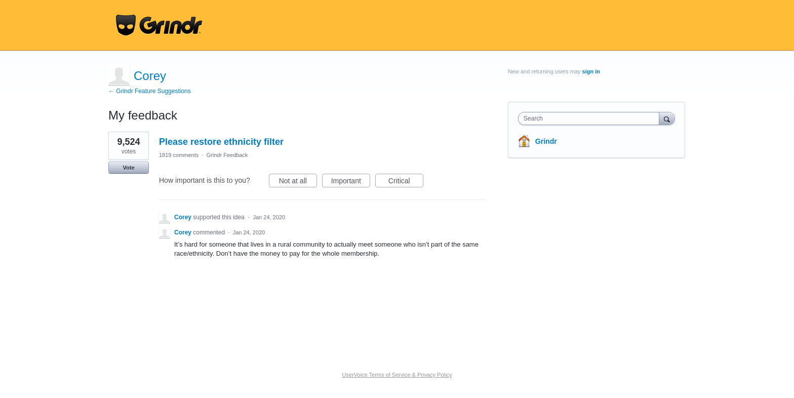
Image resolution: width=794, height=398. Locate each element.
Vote (128, 168)
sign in (591, 71)
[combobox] (591, 118)
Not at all (298, 182)
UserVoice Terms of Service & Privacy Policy (397, 375)
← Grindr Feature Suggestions (149, 91)
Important (350, 182)
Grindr (546, 141)
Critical (405, 182)
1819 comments (178, 155)
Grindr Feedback (227, 155)
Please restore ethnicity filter (221, 142)
